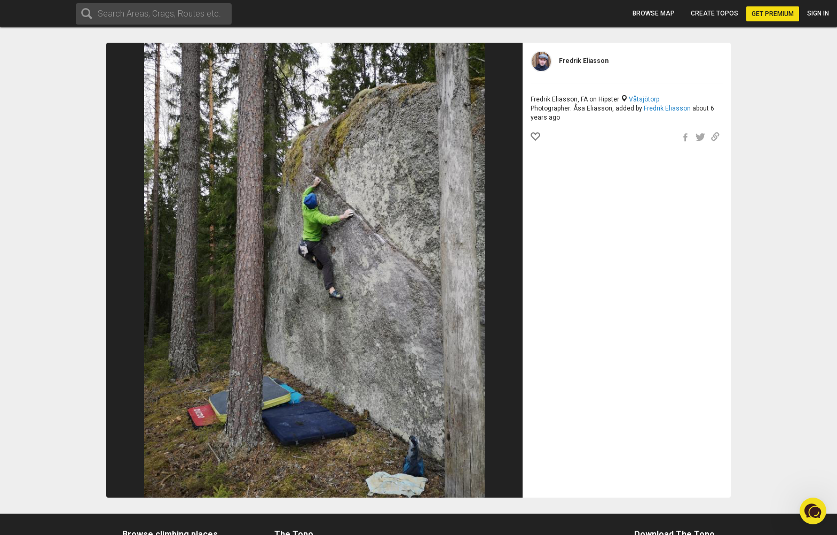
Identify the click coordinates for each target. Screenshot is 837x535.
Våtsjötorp (644, 99)
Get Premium (773, 14)
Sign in (818, 13)
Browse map (654, 13)
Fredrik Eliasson (667, 108)
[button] (813, 511)
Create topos (714, 13)
